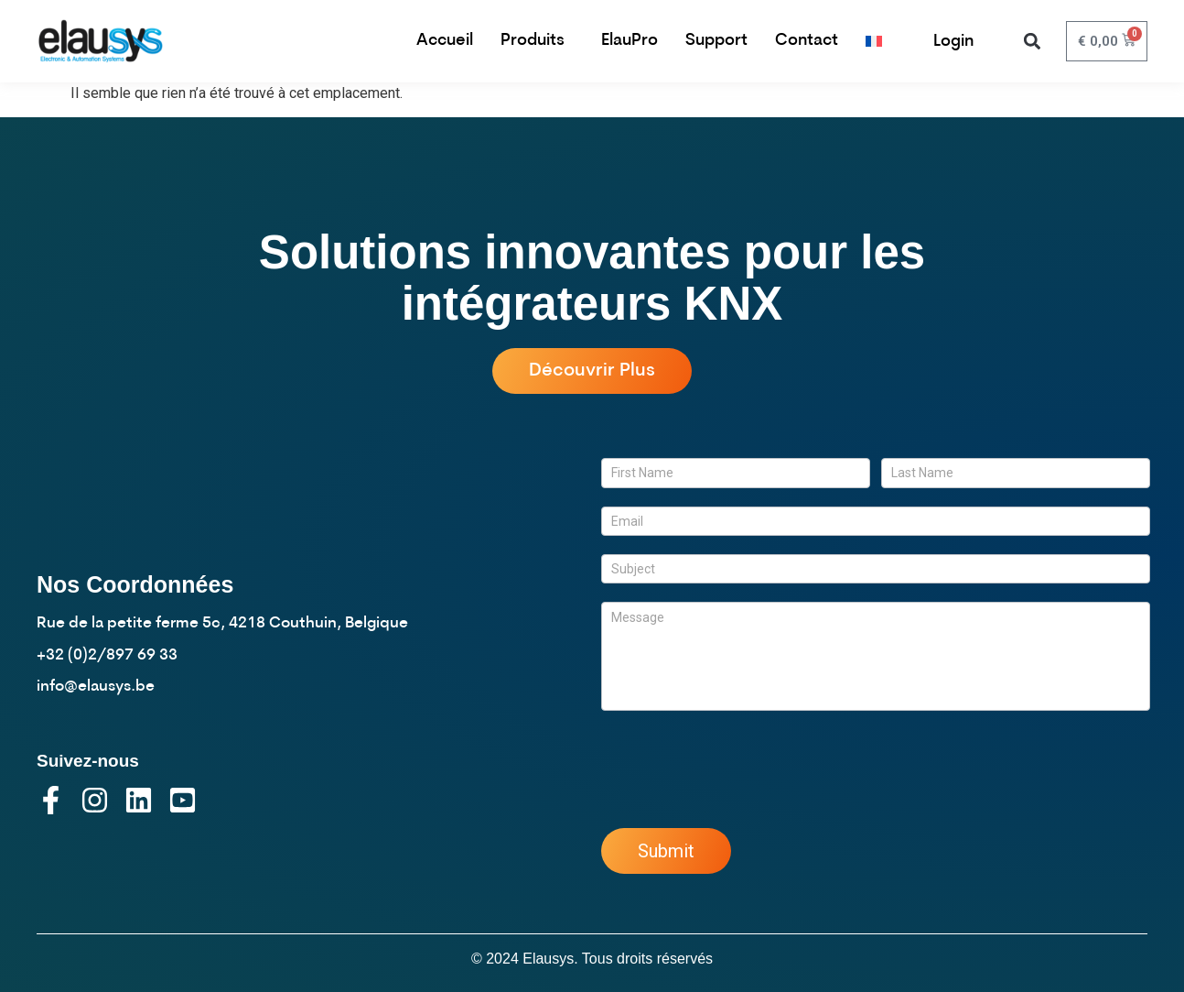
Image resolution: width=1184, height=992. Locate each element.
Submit (666, 851)
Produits (537, 41)
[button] (1032, 42)
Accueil (444, 40)
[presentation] (740, 765)
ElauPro (629, 40)
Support (716, 40)
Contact (806, 40)
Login (953, 41)
